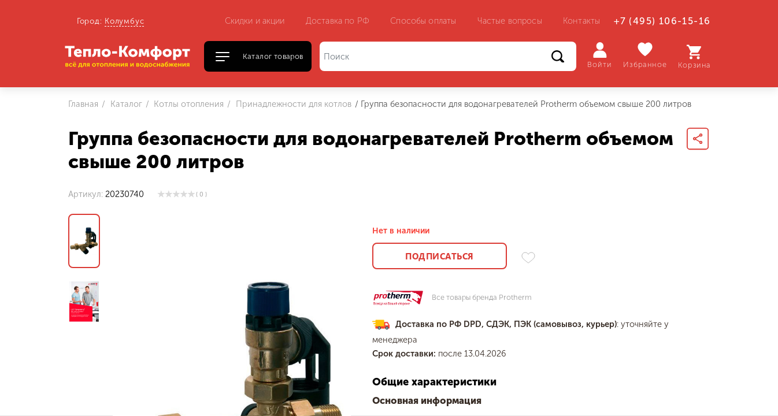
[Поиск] (448, 56)
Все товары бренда (482, 298)
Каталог (125, 104)
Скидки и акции (255, 21)
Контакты (581, 21)
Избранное (645, 55)
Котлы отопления (187, 104)
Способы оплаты (423, 21)
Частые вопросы (509, 21)
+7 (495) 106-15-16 (662, 21)
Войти (599, 55)
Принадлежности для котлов (292, 104)
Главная (83, 104)
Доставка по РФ (337, 21)
